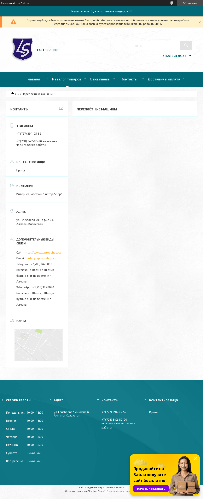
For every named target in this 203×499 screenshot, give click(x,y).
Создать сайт (9, 2)
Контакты (129, 79)
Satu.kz (120, 487)
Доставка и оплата (164, 79)
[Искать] (186, 45)
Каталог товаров (66, 79)
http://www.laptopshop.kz (43, 252)
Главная (33, 79)
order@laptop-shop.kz (41, 258)
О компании (100, 79)
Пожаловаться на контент (122, 490)
